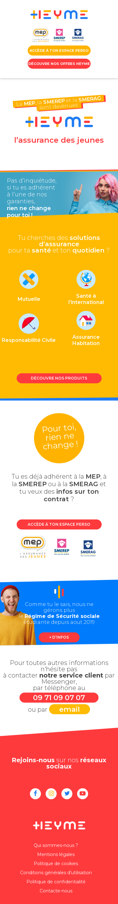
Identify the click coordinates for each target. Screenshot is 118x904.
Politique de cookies (56, 863)
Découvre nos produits (59, 378)
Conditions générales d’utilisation (56, 872)
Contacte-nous (56, 891)
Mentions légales (56, 854)
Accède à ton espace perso (59, 524)
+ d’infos (59, 637)
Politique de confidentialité (56, 882)
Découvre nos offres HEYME (59, 63)
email (69, 709)
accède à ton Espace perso (59, 50)
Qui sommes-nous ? (56, 845)
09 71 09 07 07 (59, 697)
